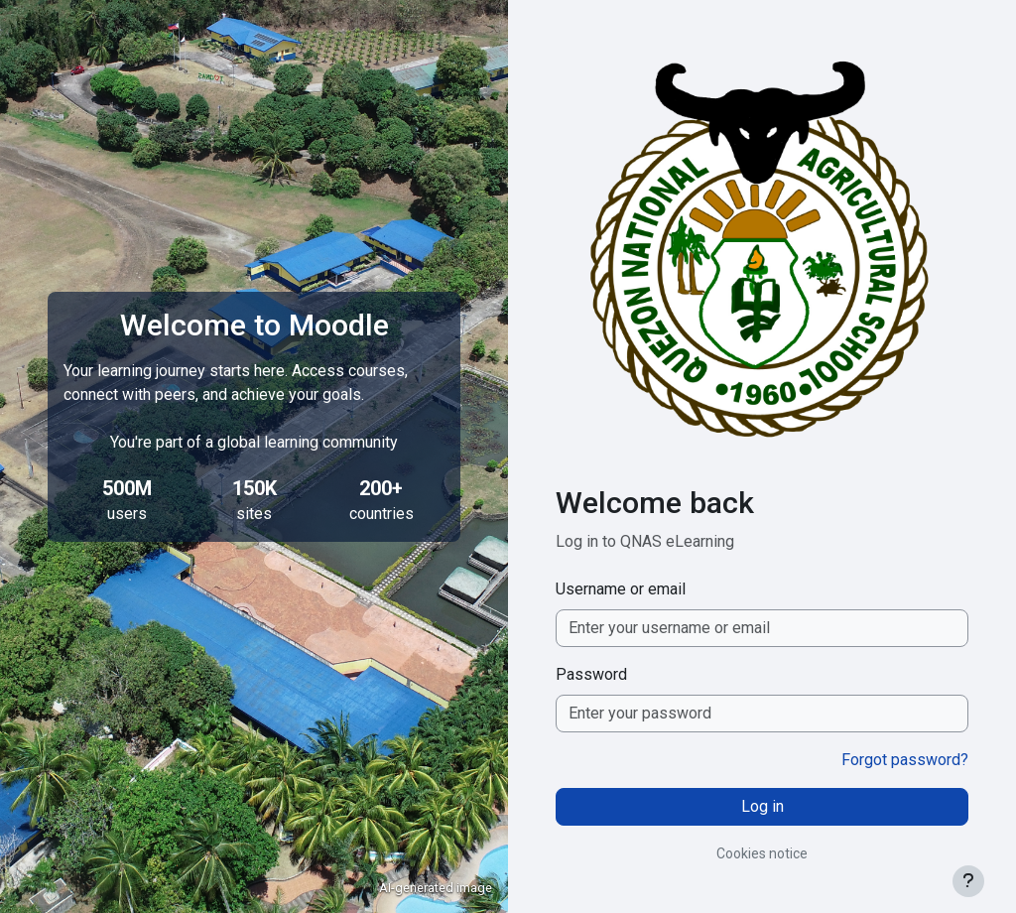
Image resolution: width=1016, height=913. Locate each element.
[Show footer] (968, 881)
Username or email (621, 589)
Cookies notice (762, 853)
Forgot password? (904, 759)
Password (591, 674)
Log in (762, 806)
